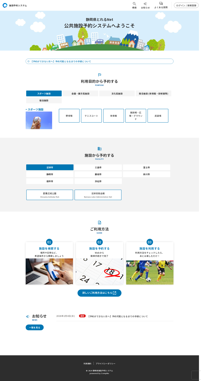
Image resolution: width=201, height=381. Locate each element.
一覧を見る (34, 327)
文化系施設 (117, 93)
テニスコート (91, 115)
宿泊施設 (43, 100)
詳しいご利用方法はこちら (99, 293)
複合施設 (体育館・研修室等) (153, 93)
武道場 (158, 115)
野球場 (69, 115)
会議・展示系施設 (80, 93)
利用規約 (87, 363)
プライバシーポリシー (105, 363)
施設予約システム (14, 5)
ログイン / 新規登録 (186, 5)
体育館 (113, 115)
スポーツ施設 (44, 93)
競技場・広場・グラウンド (136, 116)
